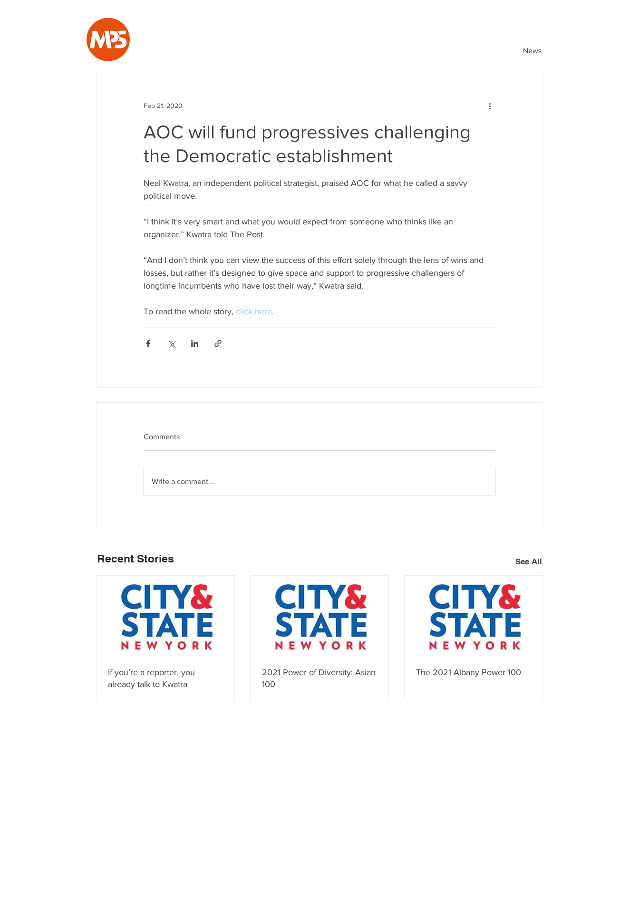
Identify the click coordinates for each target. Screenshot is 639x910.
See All (528, 561)
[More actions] (489, 105)
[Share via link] (218, 343)
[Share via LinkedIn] (194, 343)
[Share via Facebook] (148, 343)
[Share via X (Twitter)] (171, 343)
